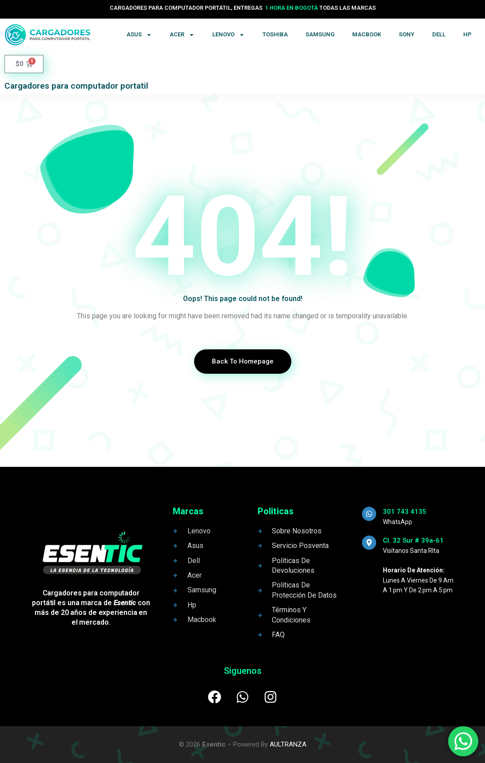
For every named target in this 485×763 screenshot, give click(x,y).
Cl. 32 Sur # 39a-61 (413, 540)
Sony (406, 34)
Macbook (366, 34)
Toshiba (275, 34)
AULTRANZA (288, 744)
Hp (467, 34)
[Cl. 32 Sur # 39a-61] (369, 543)
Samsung (320, 34)
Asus (139, 34)
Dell (438, 34)
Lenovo (228, 34)
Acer (182, 34)
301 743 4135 (404, 512)
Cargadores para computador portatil (76, 86)
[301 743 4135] (369, 514)
